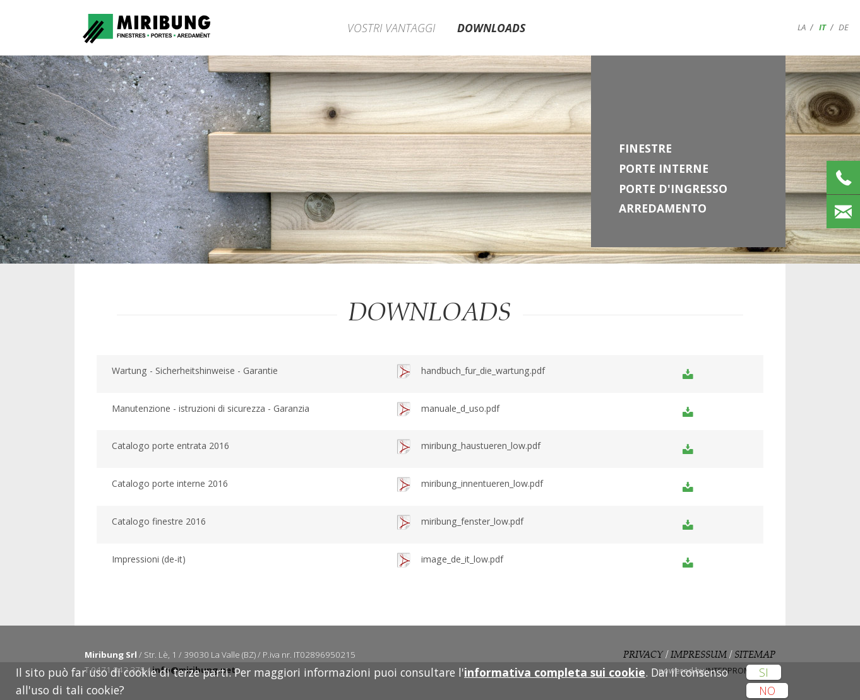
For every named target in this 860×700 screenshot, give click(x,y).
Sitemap (754, 655)
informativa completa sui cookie (554, 672)
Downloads (491, 27)
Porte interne (663, 168)
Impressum (699, 655)
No (767, 690)
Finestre (645, 148)
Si (763, 672)
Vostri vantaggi (391, 27)
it (822, 27)
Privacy (643, 655)
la (801, 27)
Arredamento (663, 208)
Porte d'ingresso (673, 188)
